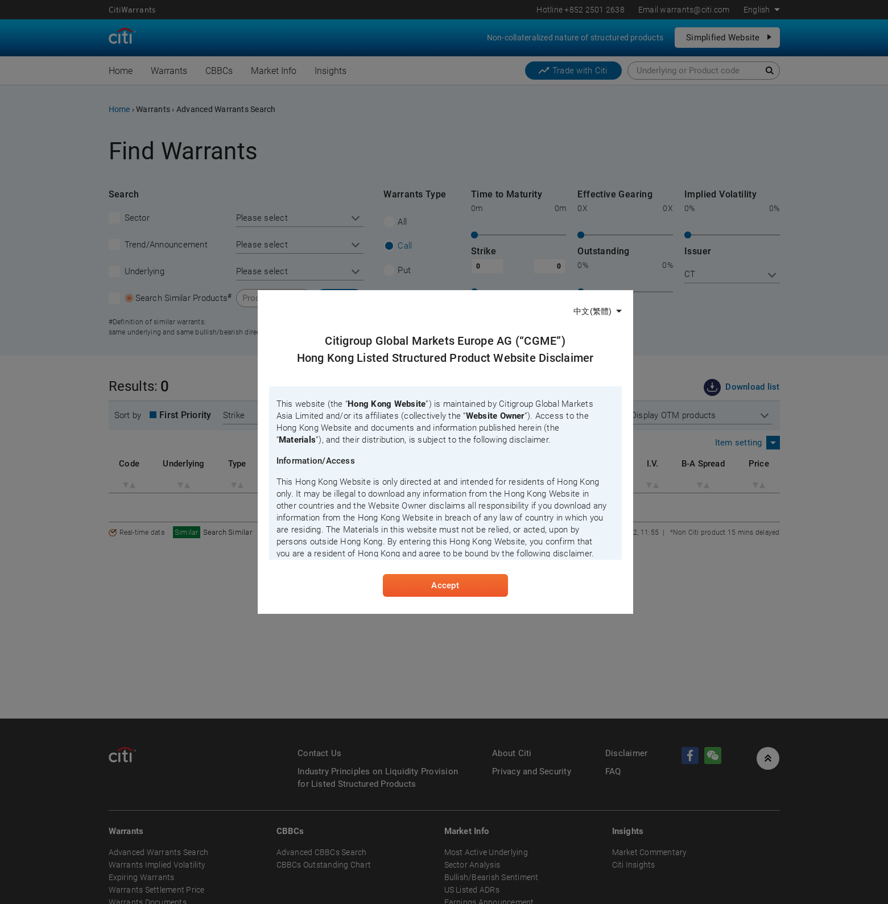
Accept (445, 585)
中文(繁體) (592, 311)
